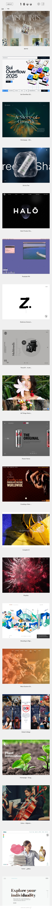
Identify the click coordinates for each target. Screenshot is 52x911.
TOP (3, 8)
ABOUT (9, 4)
